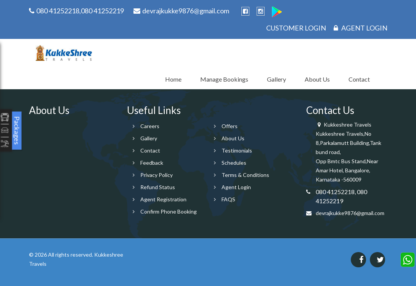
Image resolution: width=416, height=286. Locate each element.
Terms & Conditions (245, 175)
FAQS (228, 199)
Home (173, 79)
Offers (230, 126)
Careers (149, 126)
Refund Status (157, 187)
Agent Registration (163, 199)
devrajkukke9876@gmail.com (350, 213)
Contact (359, 79)
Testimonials (237, 150)
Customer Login (296, 28)
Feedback (151, 162)
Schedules (234, 162)
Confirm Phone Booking (168, 211)
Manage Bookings (224, 79)
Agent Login (360, 28)
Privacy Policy (156, 175)
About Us (317, 79)
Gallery (276, 79)
